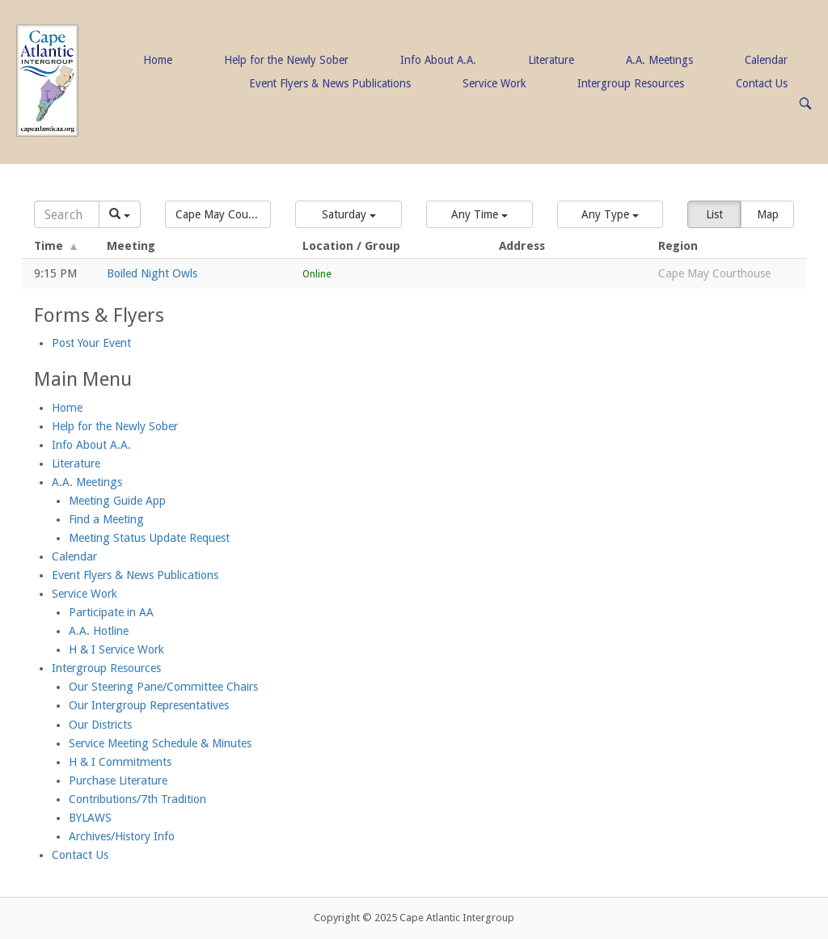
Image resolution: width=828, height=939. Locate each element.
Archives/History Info (122, 836)
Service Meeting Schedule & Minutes (160, 743)
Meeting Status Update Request (149, 537)
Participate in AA (111, 612)
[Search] (66, 214)
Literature (551, 59)
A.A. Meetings (659, 59)
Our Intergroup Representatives (149, 705)
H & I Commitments (120, 761)
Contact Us (762, 83)
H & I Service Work (116, 649)
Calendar (766, 59)
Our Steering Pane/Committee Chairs (163, 686)
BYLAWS (90, 817)
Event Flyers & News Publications (330, 83)
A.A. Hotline (99, 630)
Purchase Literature (118, 780)
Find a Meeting (106, 519)
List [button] (714, 214)
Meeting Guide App (117, 500)
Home (157, 59)
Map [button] (768, 214)
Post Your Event (91, 342)
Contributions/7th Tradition (137, 799)
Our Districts (100, 724)
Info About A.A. (438, 59)
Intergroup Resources (630, 83)
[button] (218, 214)
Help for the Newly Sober (286, 59)
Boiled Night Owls (152, 273)
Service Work (494, 83)
